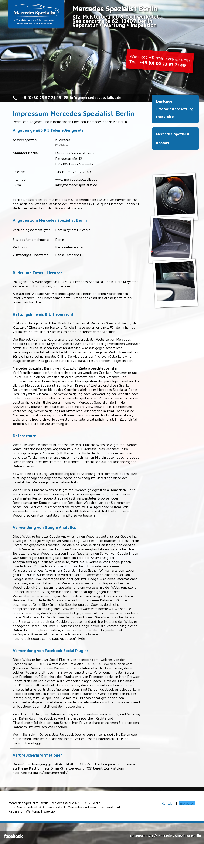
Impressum (187, 803)
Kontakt (162, 143)
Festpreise (165, 117)
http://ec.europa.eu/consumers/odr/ (40, 772)
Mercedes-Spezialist (173, 134)
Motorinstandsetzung (176, 109)
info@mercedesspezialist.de (95, 97)
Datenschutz (140, 836)
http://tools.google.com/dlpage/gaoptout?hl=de (49, 638)
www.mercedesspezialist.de (76, 179)
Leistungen (165, 101)
